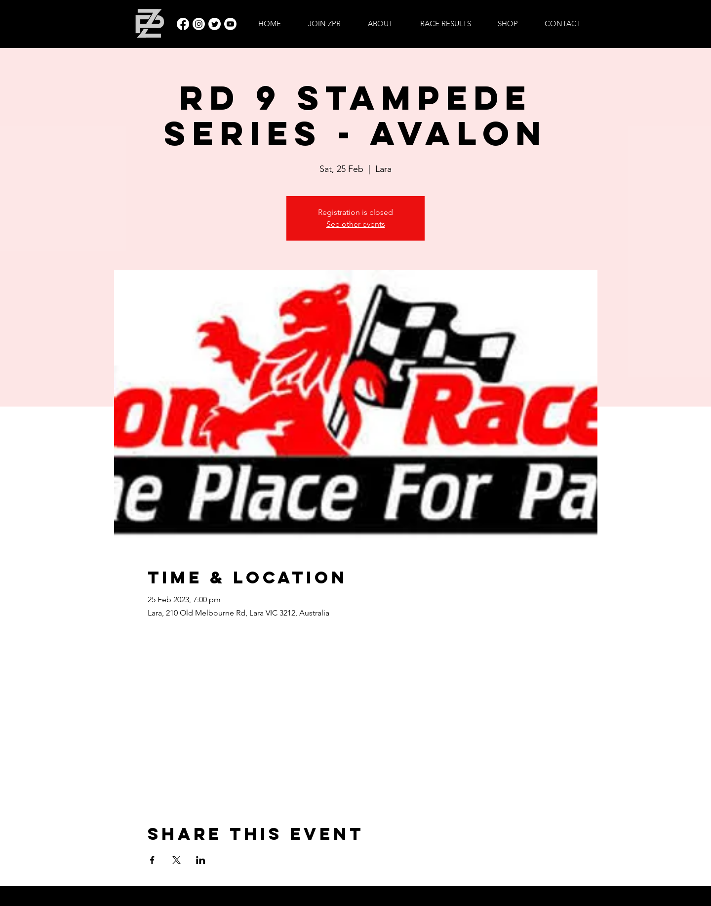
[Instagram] (199, 24)
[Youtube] (230, 24)
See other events (355, 224)
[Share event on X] (176, 860)
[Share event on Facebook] (152, 860)
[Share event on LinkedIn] (200, 860)
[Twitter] (214, 24)
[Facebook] (183, 24)
